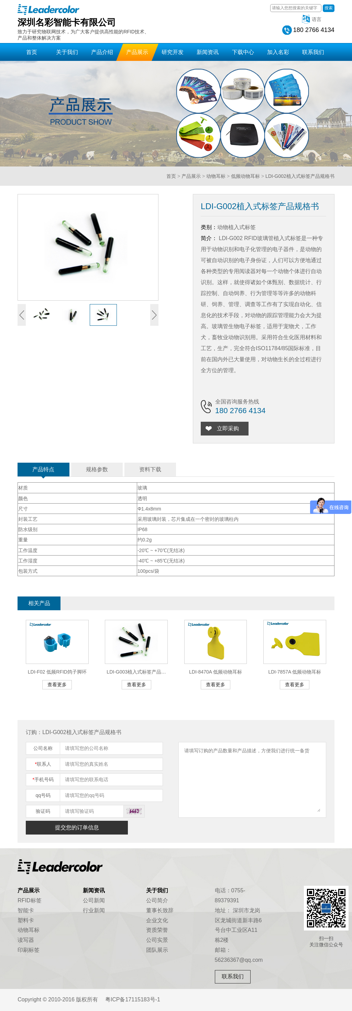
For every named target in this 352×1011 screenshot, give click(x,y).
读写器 (26, 940)
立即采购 (230, 428)
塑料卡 (26, 920)
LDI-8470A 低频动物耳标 (215, 672)
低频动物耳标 (245, 176)
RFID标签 (29, 900)
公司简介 (157, 900)
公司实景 (157, 940)
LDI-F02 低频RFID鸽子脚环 (57, 672)
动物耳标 (216, 176)
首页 (31, 52)
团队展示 (157, 950)
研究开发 (173, 52)
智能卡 (26, 910)
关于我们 (67, 52)
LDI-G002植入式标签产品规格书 (299, 176)
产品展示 (137, 52)
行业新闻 (94, 910)
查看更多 (57, 684)
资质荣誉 (157, 930)
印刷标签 (29, 950)
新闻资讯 (208, 52)
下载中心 (243, 52)
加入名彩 (278, 52)
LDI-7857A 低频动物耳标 (294, 672)
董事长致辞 (160, 910)
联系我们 (313, 52)
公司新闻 (94, 900)
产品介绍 (102, 52)
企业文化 (157, 920)
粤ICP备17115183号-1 (132, 999)
